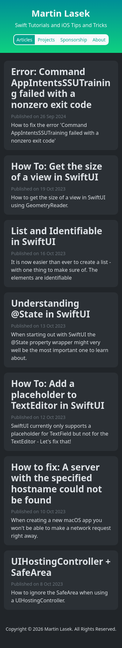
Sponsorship (74, 40)
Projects (46, 40)
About (99, 40)
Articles (24, 40)
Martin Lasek (61, 13)
